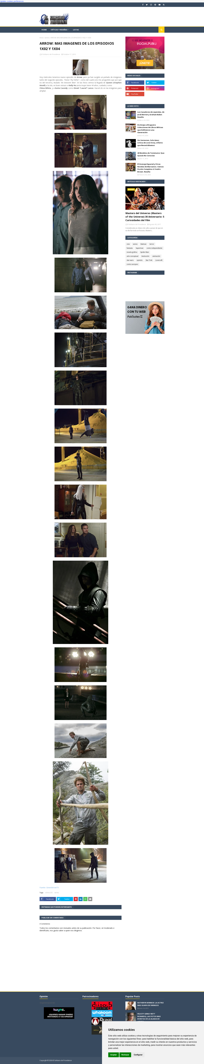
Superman (139, 248)
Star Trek (149, 260)
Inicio (41, 38)
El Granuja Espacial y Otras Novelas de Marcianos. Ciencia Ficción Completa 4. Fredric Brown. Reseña (150, 168)
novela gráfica (132, 252)
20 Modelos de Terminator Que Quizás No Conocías (150, 154)
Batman (143, 244)
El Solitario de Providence (50, 54)
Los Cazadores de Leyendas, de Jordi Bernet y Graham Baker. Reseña (150, 114)
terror (152, 244)
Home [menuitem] (44, 30)
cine (128, 244)
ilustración (145, 256)
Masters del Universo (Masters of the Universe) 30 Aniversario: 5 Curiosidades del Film (144, 217)
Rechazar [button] (125, 1055)
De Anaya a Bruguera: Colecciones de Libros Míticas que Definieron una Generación (150, 129)
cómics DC (49, 892)
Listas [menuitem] (76, 30)
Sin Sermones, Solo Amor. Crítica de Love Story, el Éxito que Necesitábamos (150, 142)
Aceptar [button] (113, 1055)
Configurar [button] (138, 1055)
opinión (139, 260)
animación (156, 256)
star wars (130, 260)
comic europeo (132, 264)
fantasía (130, 248)
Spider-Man (144, 252)
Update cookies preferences (12, 1)
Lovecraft (158, 260)
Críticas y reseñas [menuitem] (59, 30)
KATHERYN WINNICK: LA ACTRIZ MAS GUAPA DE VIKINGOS (150, 1004)
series (47, 38)
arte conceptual (132, 256)
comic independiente (154, 248)
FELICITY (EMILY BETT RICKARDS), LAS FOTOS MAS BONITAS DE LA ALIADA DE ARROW (149, 1018)
